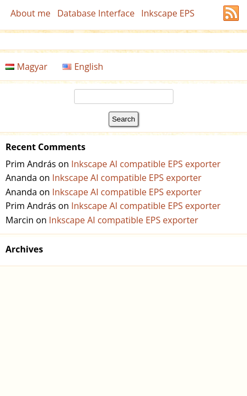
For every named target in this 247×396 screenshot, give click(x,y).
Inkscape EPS (167, 13)
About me (30, 13)
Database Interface (95, 13)
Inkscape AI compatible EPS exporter (146, 164)
